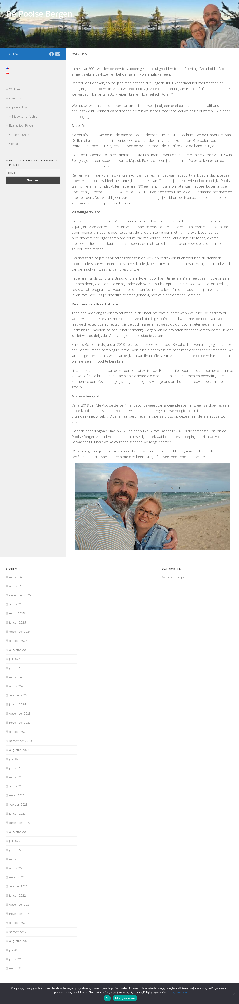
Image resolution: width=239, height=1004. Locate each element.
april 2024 (16, 686)
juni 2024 (15, 668)
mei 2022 (15, 859)
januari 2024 (17, 704)
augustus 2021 (19, 941)
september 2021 (20, 932)
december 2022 (20, 823)
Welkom (14, 89)
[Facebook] (51, 54)
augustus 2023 (19, 750)
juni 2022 (15, 850)
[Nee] (234, 994)
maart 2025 (17, 613)
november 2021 (20, 914)
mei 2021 (15, 968)
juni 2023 (15, 768)
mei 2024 (15, 677)
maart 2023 (17, 795)
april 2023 (16, 786)
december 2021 (20, 904)
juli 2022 (15, 841)
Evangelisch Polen (21, 125)
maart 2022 (17, 877)
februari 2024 (18, 695)
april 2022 (16, 868)
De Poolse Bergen (39, 13)
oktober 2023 (18, 732)
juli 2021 (15, 950)
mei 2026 (15, 577)
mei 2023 (15, 777)
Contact (14, 144)
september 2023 (20, 741)
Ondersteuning (19, 134)
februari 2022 (18, 886)
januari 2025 (17, 622)
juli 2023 (15, 759)
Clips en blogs (18, 107)
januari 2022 (17, 895)
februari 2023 (18, 804)
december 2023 (20, 713)
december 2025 (20, 595)
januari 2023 (17, 813)
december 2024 (20, 631)
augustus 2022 (19, 832)
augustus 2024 (19, 650)
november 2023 (20, 722)
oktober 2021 (18, 923)
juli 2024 (15, 659)
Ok (107, 998)
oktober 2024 (18, 641)
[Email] (57, 54)
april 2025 (16, 604)
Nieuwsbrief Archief (25, 116)
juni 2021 (15, 959)
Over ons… (16, 98)
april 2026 (16, 586)
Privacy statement (177, 992)
